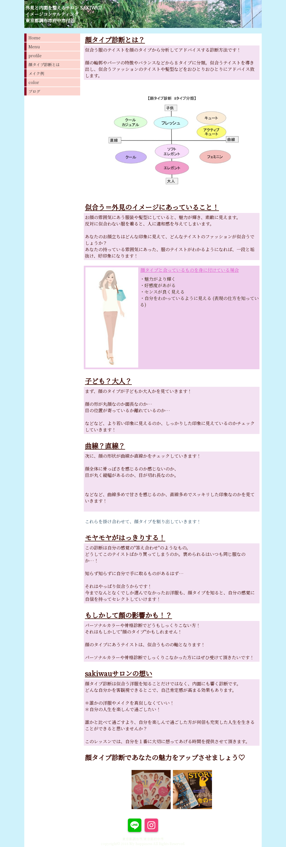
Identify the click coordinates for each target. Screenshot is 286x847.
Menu (34, 46)
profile (35, 55)
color (33, 82)
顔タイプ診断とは (44, 64)
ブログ (34, 91)
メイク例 (36, 73)
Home (34, 37)
